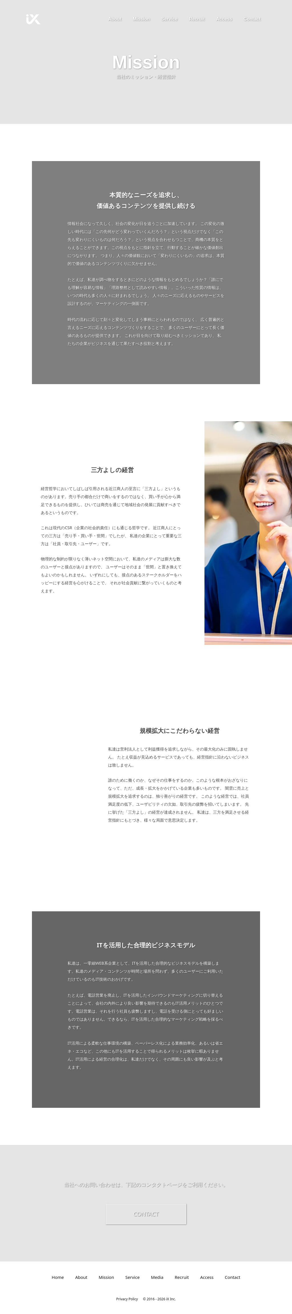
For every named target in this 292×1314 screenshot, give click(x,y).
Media (157, 1277)
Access (224, 19)
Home (58, 1277)
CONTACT (146, 1214)
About (114, 19)
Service (169, 19)
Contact (252, 19)
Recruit (197, 19)
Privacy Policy (127, 1299)
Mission (141, 19)
